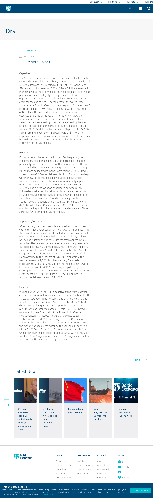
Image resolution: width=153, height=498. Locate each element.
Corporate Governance (66, 465)
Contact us (102, 478)
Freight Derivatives (85, 469)
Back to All (31, 51)
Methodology (82, 473)
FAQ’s (58, 482)
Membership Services (65, 478)
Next (141, 360)
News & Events (103, 469)
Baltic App (101, 473)
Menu (140, 8)
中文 (131, 8)
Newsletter (102, 465)
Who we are (61, 461)
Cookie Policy (47, 495)
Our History (61, 469)
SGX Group (60, 473)
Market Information (85, 465)
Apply (99, 461)
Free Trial (80, 461)
